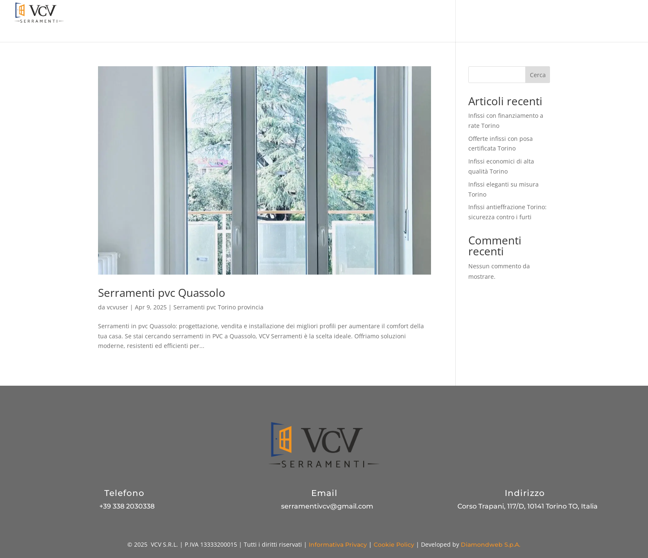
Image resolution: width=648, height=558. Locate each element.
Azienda (278, 21)
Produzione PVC (484, 21)
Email (324, 493)
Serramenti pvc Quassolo (161, 292)
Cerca (538, 75)
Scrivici (624, 21)
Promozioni (319, 21)
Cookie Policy (394, 544)
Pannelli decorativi (420, 21)
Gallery (555, 21)
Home (246, 21)
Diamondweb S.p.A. (490, 544)
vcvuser (117, 307)
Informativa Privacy (338, 544)
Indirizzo (525, 493)
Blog (527, 21)
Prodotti (359, 21)
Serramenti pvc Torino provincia (218, 307)
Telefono (124, 493)
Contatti (589, 21)
